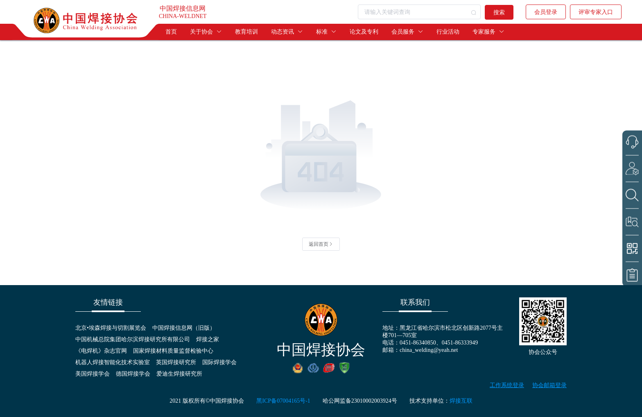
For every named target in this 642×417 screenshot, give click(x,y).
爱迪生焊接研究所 (179, 374)
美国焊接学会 (92, 374)
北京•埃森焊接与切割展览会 (110, 328)
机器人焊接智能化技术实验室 (112, 362)
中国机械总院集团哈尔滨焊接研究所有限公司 (132, 339)
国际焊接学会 (219, 362)
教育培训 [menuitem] (246, 32)
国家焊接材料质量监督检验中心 (173, 351)
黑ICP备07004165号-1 (283, 401)
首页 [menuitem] (171, 32)
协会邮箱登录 (549, 385)
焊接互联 (461, 401)
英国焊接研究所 (176, 362)
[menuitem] (205, 32)
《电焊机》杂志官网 (101, 351)
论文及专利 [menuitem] (364, 32)
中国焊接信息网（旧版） (183, 328)
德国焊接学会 (133, 374)
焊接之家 (207, 339)
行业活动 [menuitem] (447, 32)
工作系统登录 (507, 385)
